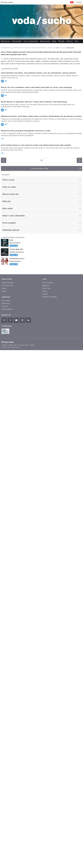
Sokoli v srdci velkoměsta (13, 589)
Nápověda (45, 659)
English (32, 718)
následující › (79, 534)
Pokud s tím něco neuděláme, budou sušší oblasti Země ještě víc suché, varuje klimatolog (36, 243)
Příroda (61, 41)
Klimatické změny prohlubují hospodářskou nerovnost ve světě (25, 450)
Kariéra (44, 665)
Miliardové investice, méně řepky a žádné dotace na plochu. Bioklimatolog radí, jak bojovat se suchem (41, 381)
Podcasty (5, 680)
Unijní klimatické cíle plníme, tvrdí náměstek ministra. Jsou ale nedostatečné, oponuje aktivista (38, 174)
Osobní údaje (13, 718)
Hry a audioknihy (31, 41)
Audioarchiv (6, 677)
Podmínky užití (23, 718)
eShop (4, 665)
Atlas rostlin (7, 582)
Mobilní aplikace (7, 683)
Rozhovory (5, 41)
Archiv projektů (9, 596)
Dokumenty (45, 41)
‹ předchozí (3, 534)
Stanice (4, 662)
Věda (54, 41)
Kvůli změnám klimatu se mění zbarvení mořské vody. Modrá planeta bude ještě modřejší (36, 519)
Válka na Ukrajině (7, 656)
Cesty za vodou (9, 561)
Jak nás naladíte (47, 656)
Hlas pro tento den (10, 568)
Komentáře (17, 41)
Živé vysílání (6, 674)
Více (77, 41)
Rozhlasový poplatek (49, 670)
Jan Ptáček (63, 94)
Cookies (4, 718)
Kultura (69, 41)
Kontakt (45, 668)
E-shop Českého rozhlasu (13, 611)
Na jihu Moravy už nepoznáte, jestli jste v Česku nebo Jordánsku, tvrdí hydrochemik (34, 312)
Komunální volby (7, 659)
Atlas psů (6, 575)
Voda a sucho (8, 553)
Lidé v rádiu (46, 662)
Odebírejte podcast (10, 604)
